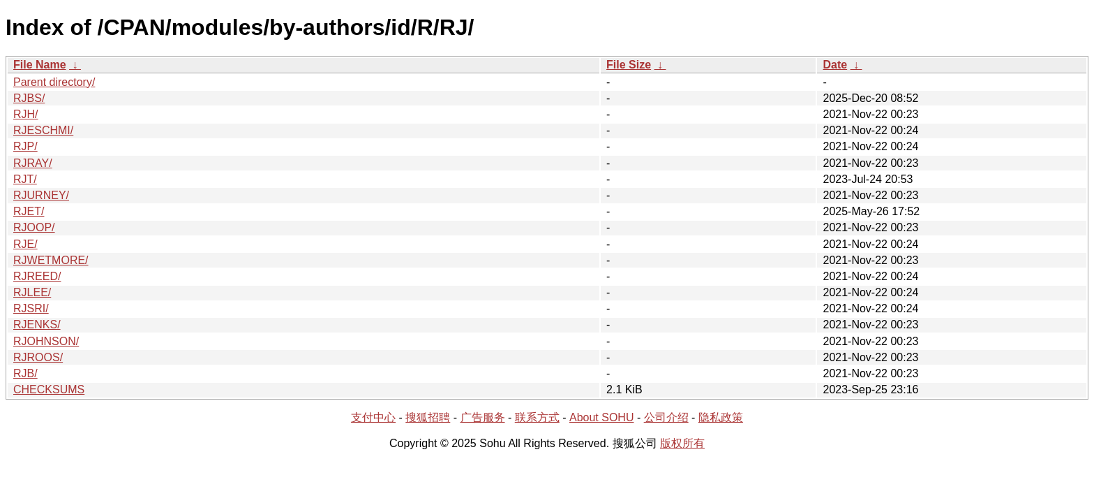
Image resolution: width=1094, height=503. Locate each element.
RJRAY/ (32, 163)
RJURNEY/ (41, 195)
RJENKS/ (37, 324)
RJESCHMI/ (43, 130)
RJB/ (25, 373)
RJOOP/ (34, 227)
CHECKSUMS (48, 389)
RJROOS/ (38, 357)
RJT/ (25, 179)
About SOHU (601, 417)
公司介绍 (666, 417)
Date (835, 65)
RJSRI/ (31, 308)
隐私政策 (720, 417)
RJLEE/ (32, 292)
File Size (628, 65)
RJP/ (25, 146)
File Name (39, 65)
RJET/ (28, 211)
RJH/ (25, 114)
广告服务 (482, 417)
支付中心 (373, 417)
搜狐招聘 (427, 417)
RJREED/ (37, 276)
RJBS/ (29, 98)
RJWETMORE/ (51, 260)
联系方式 (537, 417)
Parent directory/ (54, 82)
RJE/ (25, 244)
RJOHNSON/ (46, 341)
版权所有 (682, 443)
